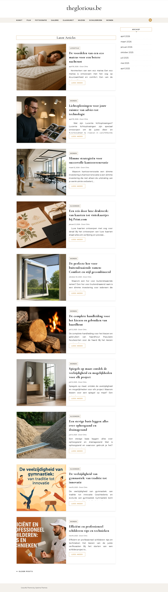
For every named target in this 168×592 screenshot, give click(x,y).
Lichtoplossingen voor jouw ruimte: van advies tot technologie (87, 110)
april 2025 (125, 68)
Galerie (55, 20)
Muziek (81, 20)
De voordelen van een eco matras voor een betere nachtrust (86, 57)
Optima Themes (41, 588)
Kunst (19, 20)
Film (29, 20)
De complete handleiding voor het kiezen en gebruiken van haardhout (89, 320)
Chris (86, 66)
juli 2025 (125, 58)
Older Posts (24, 571)
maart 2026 (126, 42)
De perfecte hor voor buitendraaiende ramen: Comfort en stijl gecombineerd (90, 267)
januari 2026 (126, 47)
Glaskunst (68, 20)
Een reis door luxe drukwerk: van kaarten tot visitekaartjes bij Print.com (89, 215)
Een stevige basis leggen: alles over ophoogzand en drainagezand (88, 425)
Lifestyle (74, 48)
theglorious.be (84, 8)
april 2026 (125, 36)
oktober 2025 (127, 52)
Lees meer (77, 83)
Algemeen (74, 206)
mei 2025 (125, 63)
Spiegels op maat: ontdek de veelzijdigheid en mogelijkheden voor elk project (90, 373)
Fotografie (41, 20)
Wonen (109, 20)
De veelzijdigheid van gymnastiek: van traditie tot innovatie (88, 478)
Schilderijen (95, 20)
